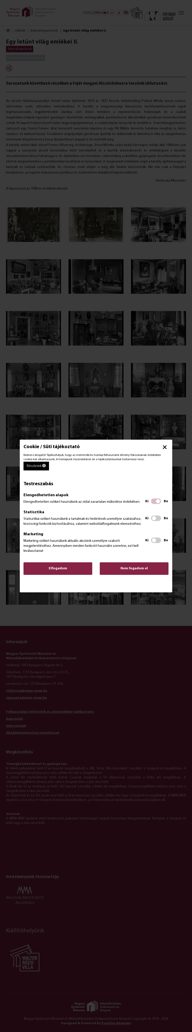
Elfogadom (58, 568)
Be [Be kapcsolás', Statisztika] (166, 518)
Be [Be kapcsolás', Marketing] (166, 540)
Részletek (36, 466)
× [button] (164, 447)
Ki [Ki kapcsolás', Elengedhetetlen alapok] (146, 501)
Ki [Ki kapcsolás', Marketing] (146, 540)
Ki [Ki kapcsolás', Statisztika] (146, 518)
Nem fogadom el (134, 568)
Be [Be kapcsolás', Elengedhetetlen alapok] (166, 501)
